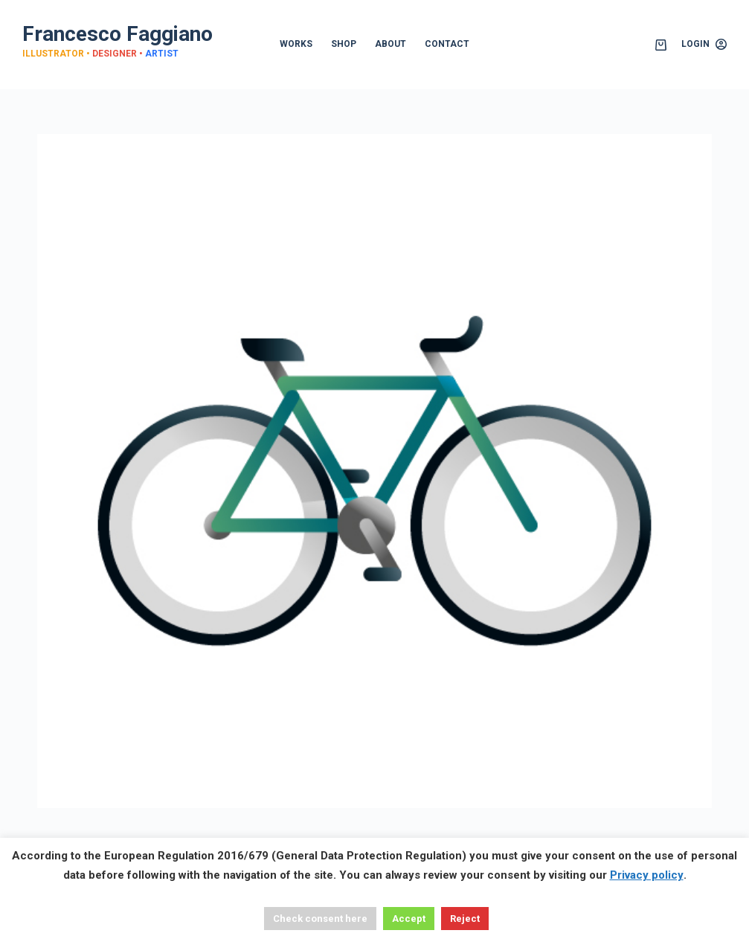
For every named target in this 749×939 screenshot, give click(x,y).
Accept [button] (408, 918)
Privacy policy (647, 875)
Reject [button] (465, 918)
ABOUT (390, 44)
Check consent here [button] (320, 918)
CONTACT (447, 44)
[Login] (704, 44)
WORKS (296, 44)
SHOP (343, 44)
